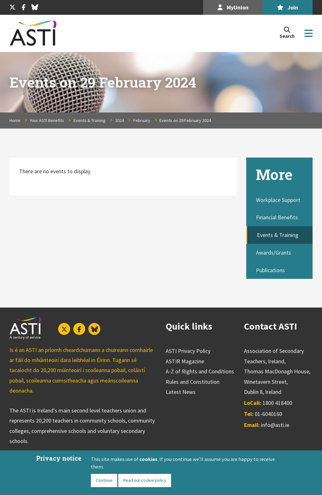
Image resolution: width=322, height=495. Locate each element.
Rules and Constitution (192, 381)
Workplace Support (278, 200)
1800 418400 (277, 402)
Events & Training (90, 120)
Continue (104, 480)
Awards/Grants (273, 252)
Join (287, 7)
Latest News (181, 391)
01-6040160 (268, 413)
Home (14, 120)
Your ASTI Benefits (47, 120)
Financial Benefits (277, 217)
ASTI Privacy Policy (188, 350)
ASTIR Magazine (185, 361)
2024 (119, 120)
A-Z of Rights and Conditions (200, 371)
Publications (270, 270)
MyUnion (233, 7)
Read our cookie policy (144, 480)
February (141, 120)
